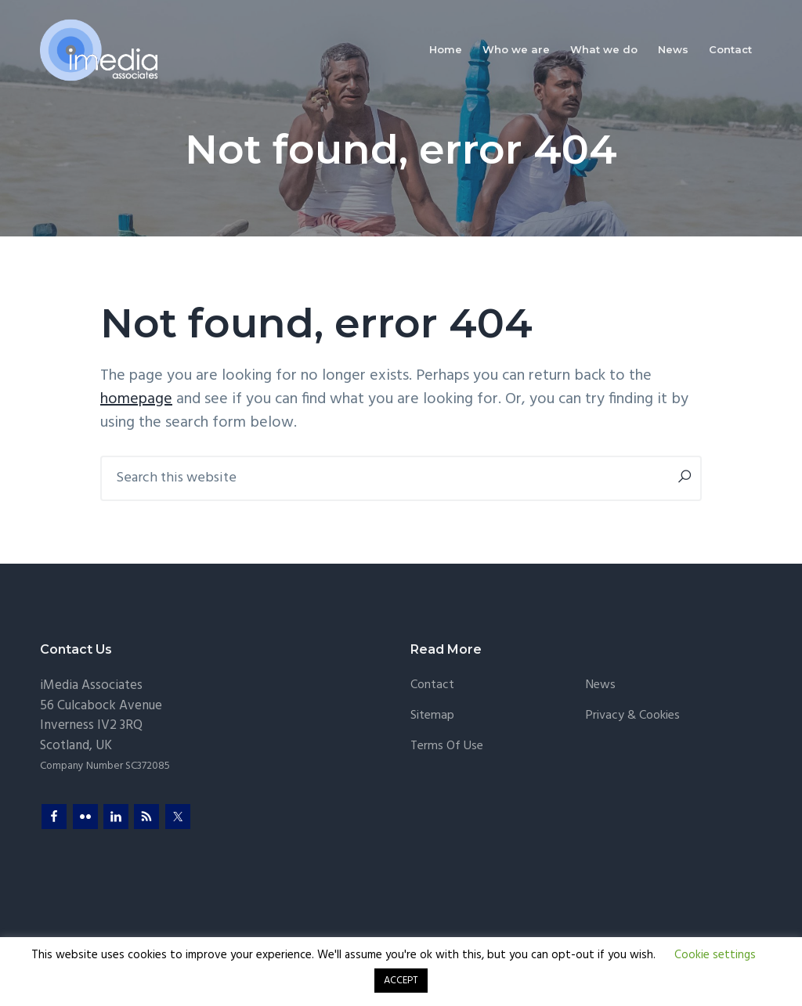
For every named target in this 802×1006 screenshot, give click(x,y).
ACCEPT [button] (401, 980)
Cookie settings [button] (715, 955)
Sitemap (432, 716)
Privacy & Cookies (633, 716)
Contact (432, 685)
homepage (136, 399)
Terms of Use (446, 746)
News (601, 685)
